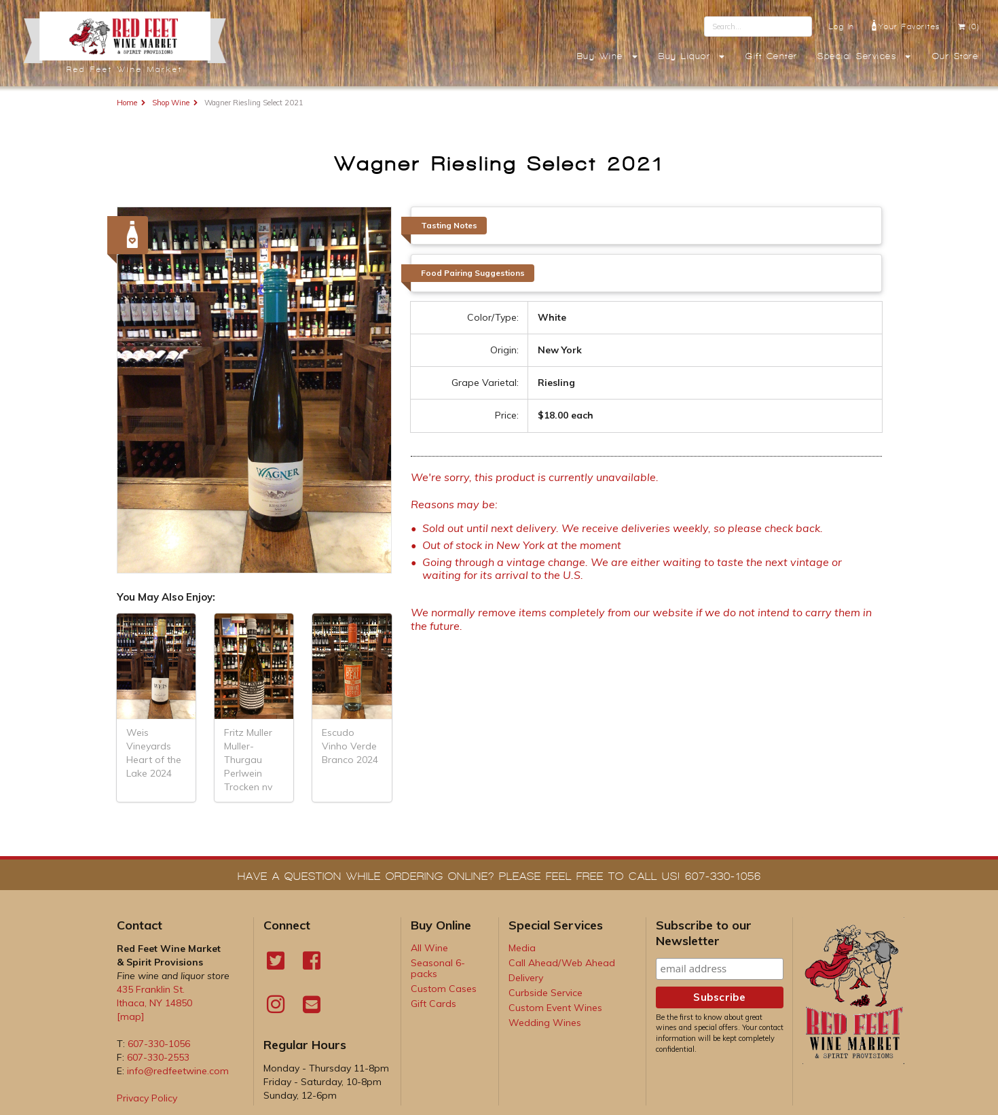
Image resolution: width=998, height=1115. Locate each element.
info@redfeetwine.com (178, 1071)
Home (127, 102)
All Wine (429, 948)
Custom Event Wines (555, 1008)
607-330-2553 (158, 1057)
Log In (842, 26)
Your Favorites (906, 25)
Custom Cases (444, 989)
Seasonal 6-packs (438, 968)
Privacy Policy (147, 1098)
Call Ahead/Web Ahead (562, 963)
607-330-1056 (159, 1044)
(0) (968, 26)
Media (522, 948)
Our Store (955, 56)
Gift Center (771, 56)
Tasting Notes (449, 225)
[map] (131, 1016)
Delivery (526, 978)
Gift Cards (433, 1003)
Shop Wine (170, 102)
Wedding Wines (545, 1022)
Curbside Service (546, 993)
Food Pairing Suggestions (473, 273)
